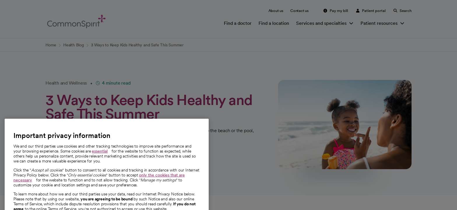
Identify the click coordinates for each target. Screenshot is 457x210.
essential (100, 159)
